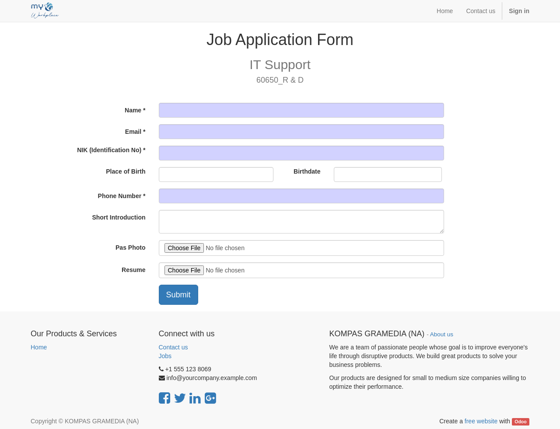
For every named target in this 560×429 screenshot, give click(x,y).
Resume (133, 269)
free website (481, 421)
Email (133, 131)
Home (39, 347)
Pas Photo (130, 247)
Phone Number (120, 195)
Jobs (165, 355)
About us (441, 334)
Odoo (520, 421)
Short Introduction (118, 217)
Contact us (173, 347)
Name (133, 110)
